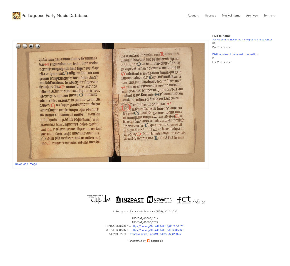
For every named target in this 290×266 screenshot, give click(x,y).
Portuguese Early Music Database (54, 15)
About (192, 15)
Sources (210, 15)
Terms (268, 15)
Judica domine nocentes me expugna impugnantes (242, 39)
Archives (252, 15)
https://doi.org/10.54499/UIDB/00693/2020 (158, 226)
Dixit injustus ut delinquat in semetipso (235, 54)
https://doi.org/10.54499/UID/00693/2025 (155, 234)
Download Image (26, 164)
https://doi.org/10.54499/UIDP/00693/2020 (158, 230)
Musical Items (231, 15)
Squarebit (155, 240)
